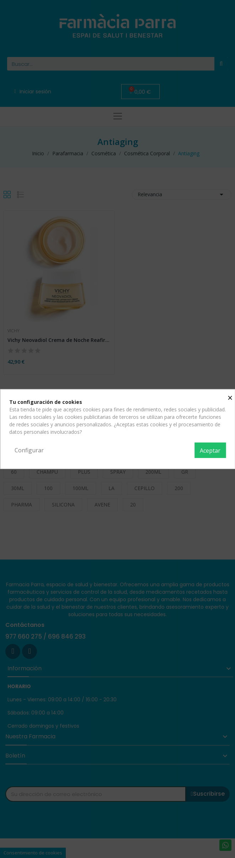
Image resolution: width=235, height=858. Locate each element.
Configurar (29, 450)
